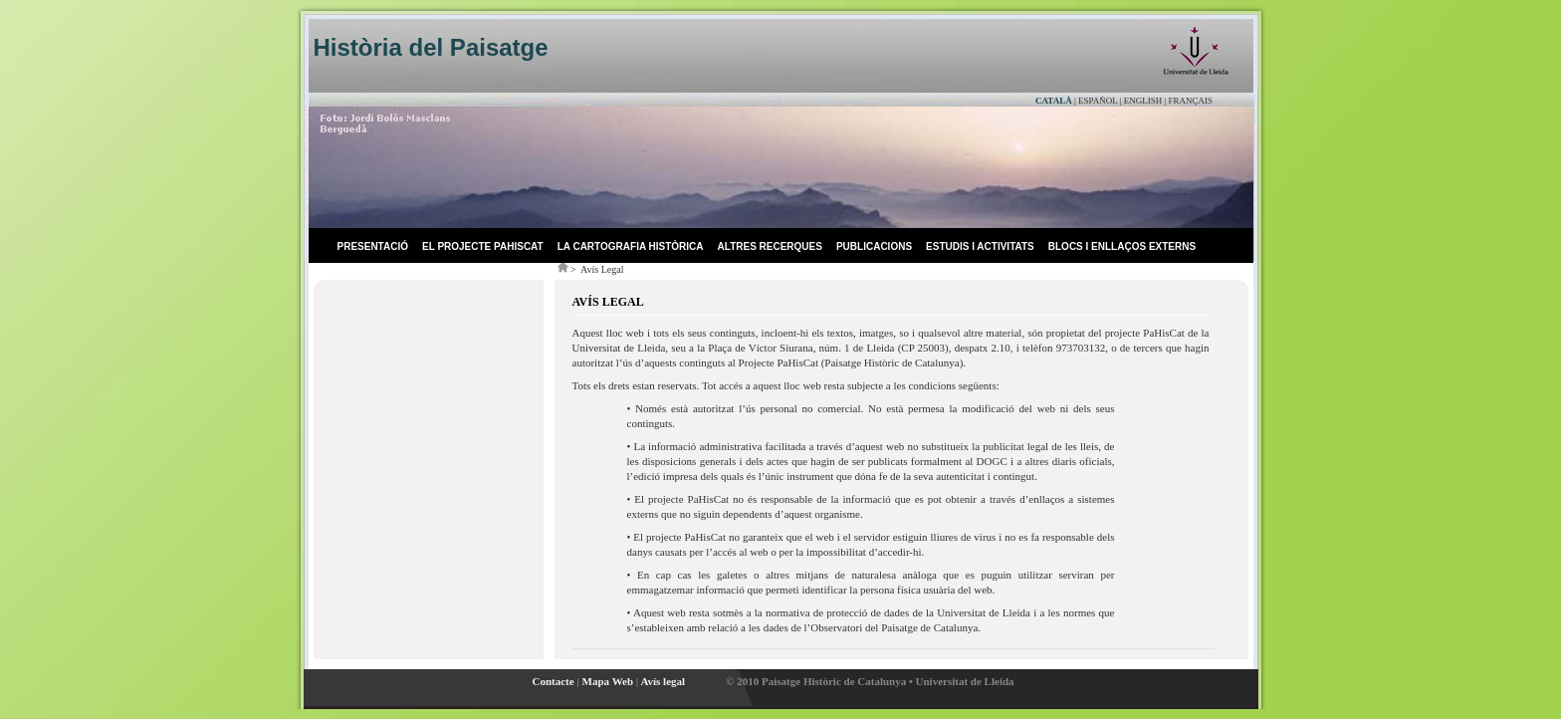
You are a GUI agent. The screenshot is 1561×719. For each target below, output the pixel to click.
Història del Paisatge (431, 47)
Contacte (553, 681)
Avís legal (662, 681)
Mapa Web (607, 681)
